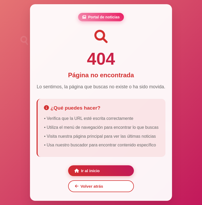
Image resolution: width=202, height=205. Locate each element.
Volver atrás (89, 186)
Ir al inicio (87, 170)
